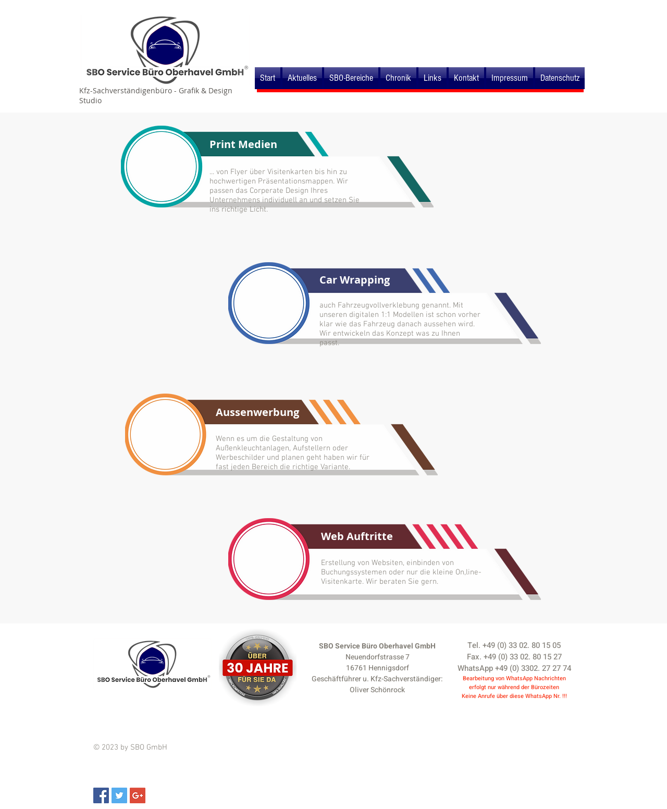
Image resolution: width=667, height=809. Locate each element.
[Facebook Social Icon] (101, 795)
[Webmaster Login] (552, 9)
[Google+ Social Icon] (137, 795)
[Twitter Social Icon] (119, 795)
